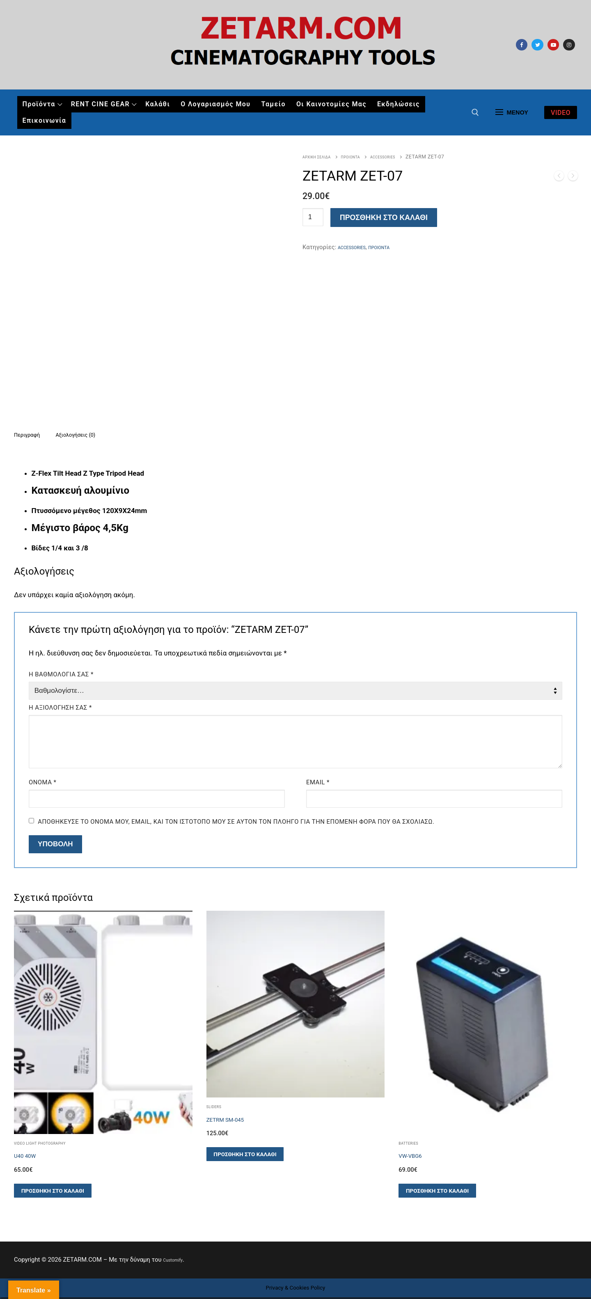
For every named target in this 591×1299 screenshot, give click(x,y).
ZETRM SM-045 (233, 1121)
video (560, 113)
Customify (176, 1262)
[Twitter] (537, 45)
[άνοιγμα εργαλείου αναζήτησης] (475, 112)
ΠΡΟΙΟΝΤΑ (364, 157)
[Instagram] (569, 45)
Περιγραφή (32, 435)
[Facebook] (522, 45)
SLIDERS (216, 1108)
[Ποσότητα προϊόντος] (312, 217)
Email (318, 784)
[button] (53, 1193)
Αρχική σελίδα (321, 157)
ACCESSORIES (405, 157)
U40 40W (29, 1157)
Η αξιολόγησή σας (60, 709)
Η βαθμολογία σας (61, 676)
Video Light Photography (49, 1145)
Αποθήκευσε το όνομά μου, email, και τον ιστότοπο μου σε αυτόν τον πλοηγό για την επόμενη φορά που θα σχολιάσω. (236, 823)
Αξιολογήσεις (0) (94, 435)
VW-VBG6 (415, 1157)
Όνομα (42, 784)
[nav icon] (511, 112)
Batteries (412, 1145)
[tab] (32, 435)
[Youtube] (553, 45)
